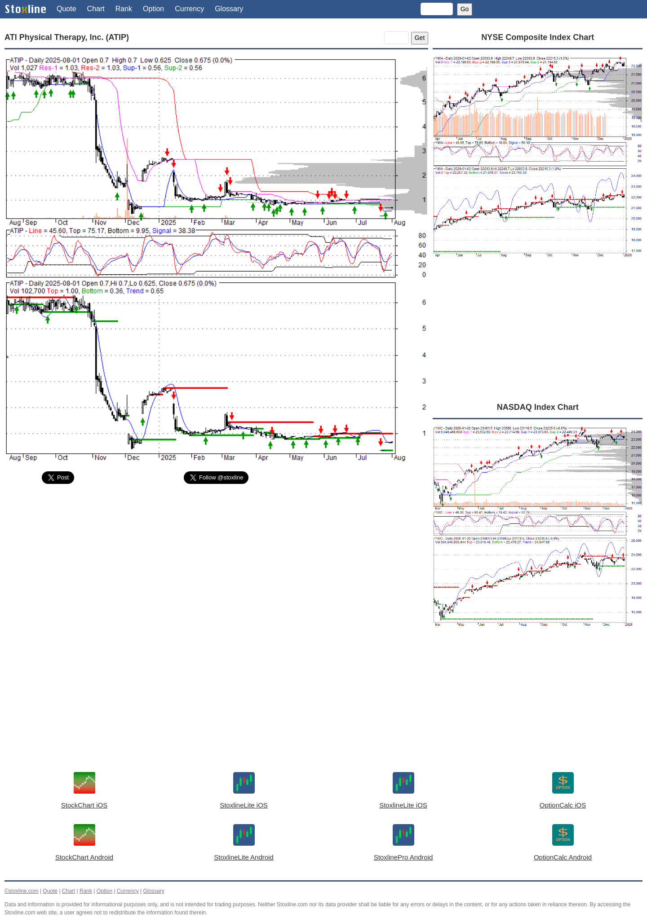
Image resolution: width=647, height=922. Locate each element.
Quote (66, 9)
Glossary (229, 9)
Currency (189, 9)
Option (153, 9)
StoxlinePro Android (403, 857)
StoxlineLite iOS (244, 805)
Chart (96, 9)
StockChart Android (84, 857)
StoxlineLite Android (244, 857)
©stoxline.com (21, 891)
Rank (123, 9)
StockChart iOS (84, 805)
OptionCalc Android (563, 857)
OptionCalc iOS (563, 805)
